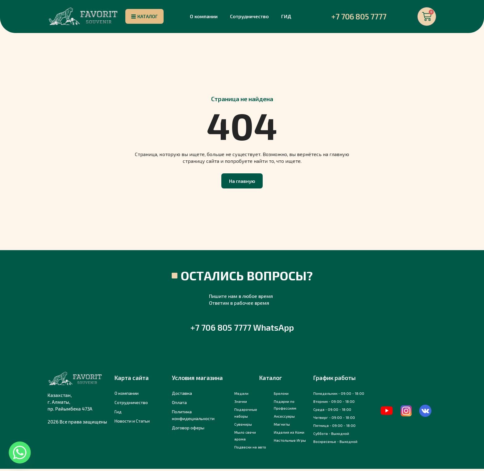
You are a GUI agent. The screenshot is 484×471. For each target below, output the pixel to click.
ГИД (286, 17)
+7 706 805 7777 (358, 17)
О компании (204, 17)
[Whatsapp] (20, 452)
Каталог (270, 379)
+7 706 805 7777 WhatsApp (242, 329)
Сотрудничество (249, 17)
